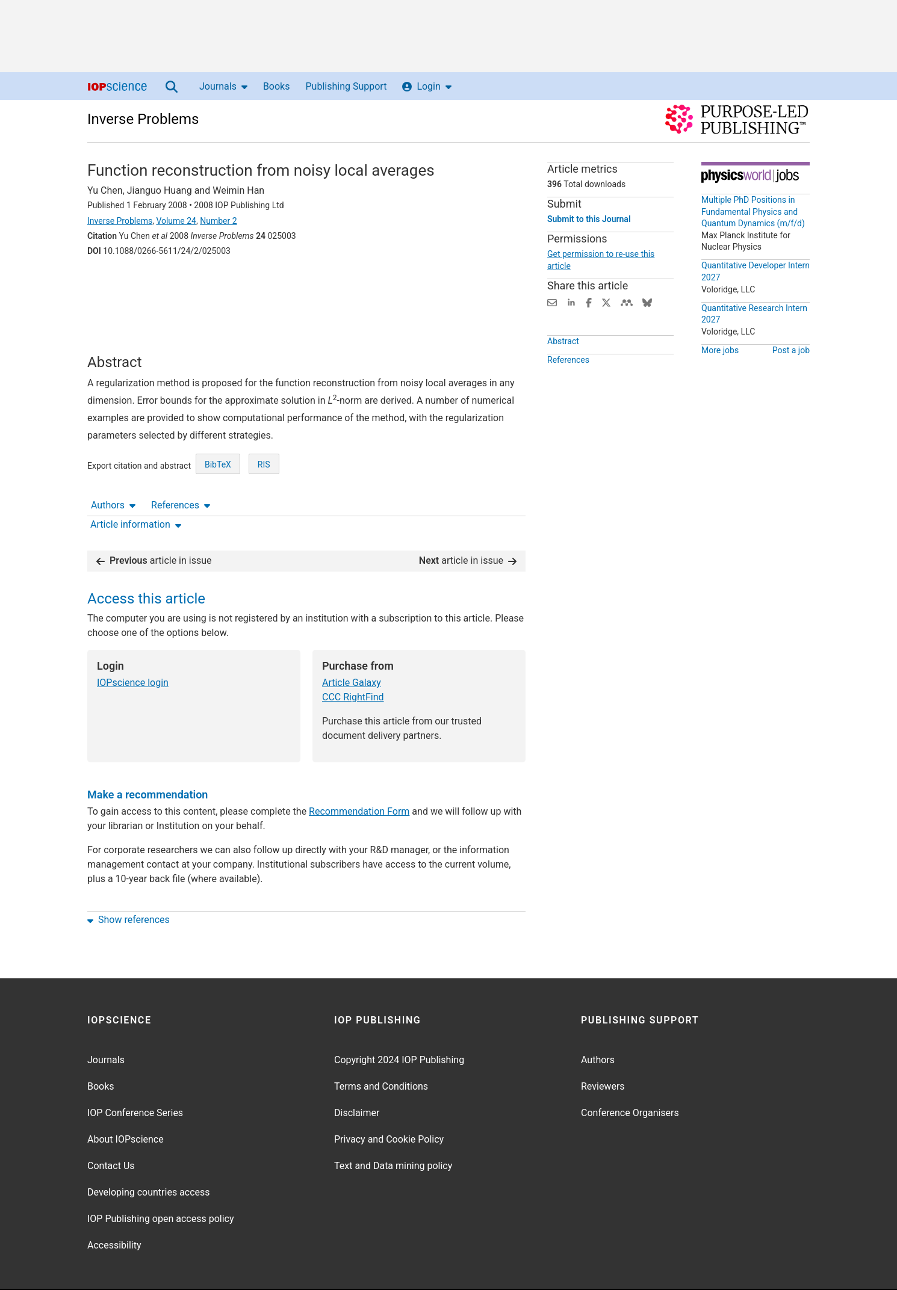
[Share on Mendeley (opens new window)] (627, 301)
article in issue (154, 523)
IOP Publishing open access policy (160, 1181)
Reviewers (603, 1049)
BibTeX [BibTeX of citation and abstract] (218, 481)
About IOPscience (125, 1102)
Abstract (563, 341)
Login (426, 86)
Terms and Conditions (381, 1049)
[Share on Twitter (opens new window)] (606, 301)
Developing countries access (148, 1155)
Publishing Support (345, 86)
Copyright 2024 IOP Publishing (399, 1022)
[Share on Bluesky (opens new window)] (647, 301)
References (180, 284)
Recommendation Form (359, 774)
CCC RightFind (353, 659)
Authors (113, 284)
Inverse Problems (143, 119)
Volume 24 (176, 221)
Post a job (791, 350)
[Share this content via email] (552, 301)
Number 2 (218, 221)
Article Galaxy (351, 645)
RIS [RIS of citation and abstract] (264, 481)
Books (276, 86)
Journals (223, 86)
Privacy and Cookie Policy (389, 1102)
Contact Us (111, 1128)
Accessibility (114, 1208)
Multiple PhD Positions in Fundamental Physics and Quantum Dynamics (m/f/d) (753, 211)
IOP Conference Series (135, 1075)
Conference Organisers (630, 1075)
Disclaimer (356, 1075)
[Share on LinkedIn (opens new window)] (571, 301)
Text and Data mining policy (393, 1128)
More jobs (720, 350)
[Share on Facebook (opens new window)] (589, 301)
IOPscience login (133, 645)
